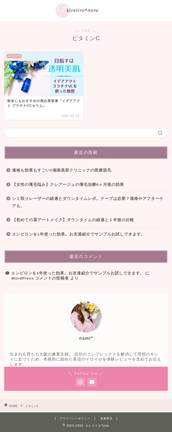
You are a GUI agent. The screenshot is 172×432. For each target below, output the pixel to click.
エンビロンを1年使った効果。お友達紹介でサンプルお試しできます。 (78, 234)
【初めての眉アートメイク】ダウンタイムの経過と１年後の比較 (73, 220)
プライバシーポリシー (74, 418)
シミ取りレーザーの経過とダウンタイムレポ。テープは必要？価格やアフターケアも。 (88, 202)
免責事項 (106, 418)
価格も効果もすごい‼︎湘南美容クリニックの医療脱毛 (61, 170)
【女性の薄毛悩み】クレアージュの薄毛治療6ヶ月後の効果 (68, 184)
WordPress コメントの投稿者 (40, 278)
